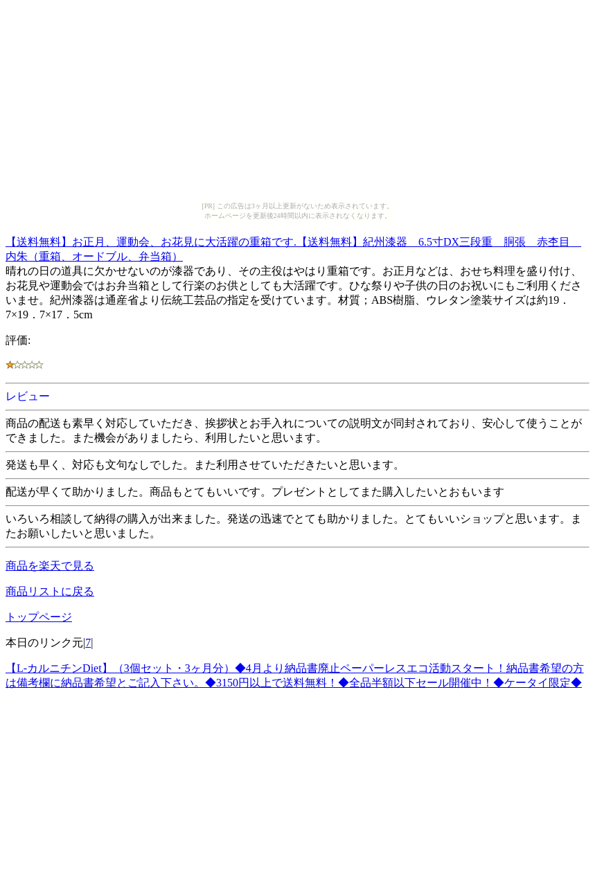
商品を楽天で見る (50, 566)
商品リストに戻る (50, 591)
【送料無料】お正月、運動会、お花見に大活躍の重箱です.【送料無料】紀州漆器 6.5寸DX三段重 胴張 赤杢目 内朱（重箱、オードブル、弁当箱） (293, 247)
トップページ (39, 617)
